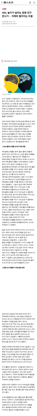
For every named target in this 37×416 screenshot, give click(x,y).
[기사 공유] (30, 2)
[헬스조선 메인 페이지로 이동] (8, 2)
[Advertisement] (18, 41)
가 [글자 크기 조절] (34, 2)
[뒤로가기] (2, 2)
